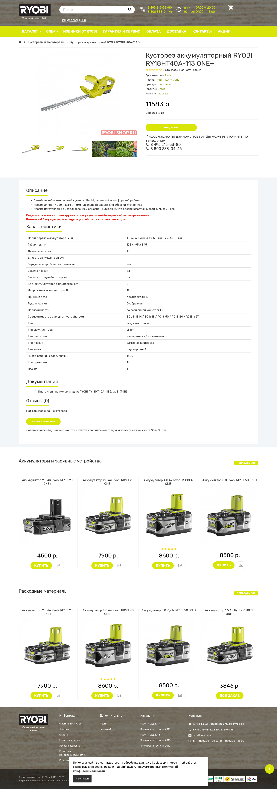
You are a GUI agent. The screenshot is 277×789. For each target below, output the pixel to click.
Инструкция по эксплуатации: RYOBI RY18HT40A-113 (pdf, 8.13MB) (80, 391)
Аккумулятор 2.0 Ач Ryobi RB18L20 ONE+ (47, 481)
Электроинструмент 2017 (155, 745)
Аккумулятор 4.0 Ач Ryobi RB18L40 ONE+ (169, 481)
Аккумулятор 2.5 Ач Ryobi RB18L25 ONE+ (108, 481)
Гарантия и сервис (70, 740)
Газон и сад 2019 (150, 723)
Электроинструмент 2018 (155, 740)
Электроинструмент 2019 (155, 729)
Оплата (63, 734)
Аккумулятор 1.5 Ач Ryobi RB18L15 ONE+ (230, 612)
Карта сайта (107, 729)
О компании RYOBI (70, 723)
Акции (103, 723)
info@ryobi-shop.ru (201, 735)
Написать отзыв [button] (43, 421)
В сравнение (155, 112)
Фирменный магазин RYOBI (35, 9)
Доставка (64, 729)
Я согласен (82, 778)
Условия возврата (69, 745)
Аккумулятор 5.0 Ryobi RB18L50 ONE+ (229, 480)
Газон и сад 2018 (150, 734)
